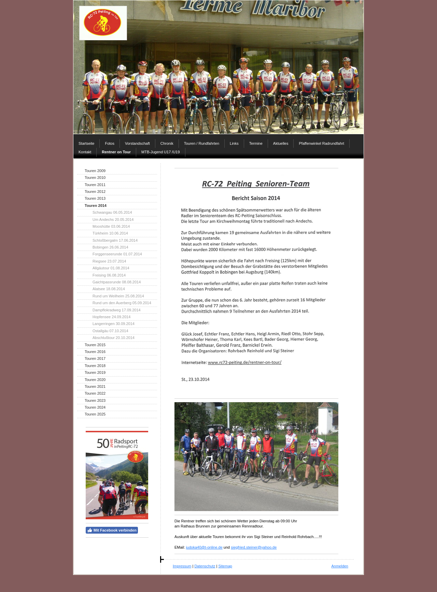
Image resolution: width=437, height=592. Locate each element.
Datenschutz (204, 566)
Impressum (182, 566)
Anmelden (339, 566)
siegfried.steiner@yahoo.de (254, 547)
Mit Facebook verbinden (112, 530)
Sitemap (225, 566)
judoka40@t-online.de (204, 547)
